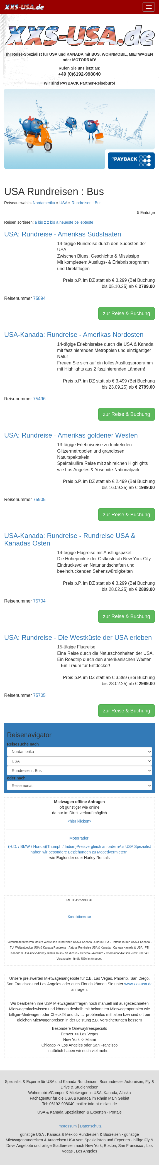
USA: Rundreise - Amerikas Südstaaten (62, 234)
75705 (39, 695)
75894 (39, 298)
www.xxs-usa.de (138, 984)
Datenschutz (91, 1126)
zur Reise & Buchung (126, 313)
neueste (66, 222)
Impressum (67, 1126)
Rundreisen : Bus (86, 203)
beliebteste (83, 222)
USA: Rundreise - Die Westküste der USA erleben (78, 637)
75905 (39, 499)
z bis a (52, 222)
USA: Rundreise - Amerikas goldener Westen (71, 435)
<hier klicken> (79, 821)
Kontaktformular (79, 917)
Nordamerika (44, 203)
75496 (39, 398)
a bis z (40, 222)
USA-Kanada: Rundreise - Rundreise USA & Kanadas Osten (69, 539)
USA (63, 203)
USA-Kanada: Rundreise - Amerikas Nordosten (73, 334)
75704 (39, 601)
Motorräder (79, 838)
